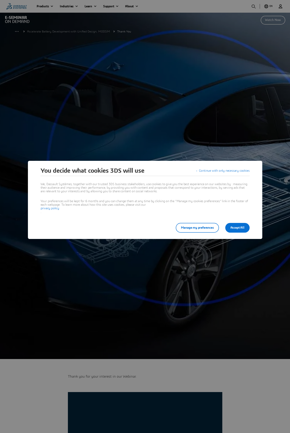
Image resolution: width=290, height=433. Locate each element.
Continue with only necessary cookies (224, 170)
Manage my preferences (197, 227)
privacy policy (50, 208)
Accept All (237, 227)
